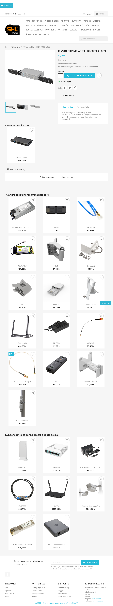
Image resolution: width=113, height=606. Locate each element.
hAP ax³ (56, 506)
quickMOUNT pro (90, 382)
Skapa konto (62, 593)
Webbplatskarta (38, 593)
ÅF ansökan (31, 34)
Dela (64, 87)
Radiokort (86, 30)
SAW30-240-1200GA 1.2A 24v (90, 467)
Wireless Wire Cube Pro (91, 506)
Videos (7, 596)
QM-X (22, 305)
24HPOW (56, 343)
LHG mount (91, 266)
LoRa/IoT (74, 30)
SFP (72, 25)
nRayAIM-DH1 (91, 305)
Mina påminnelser (64, 596)
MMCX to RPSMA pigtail (22, 382)
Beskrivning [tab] (68, 107)
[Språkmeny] (88, 14)
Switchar (76, 21)
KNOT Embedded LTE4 (56, 545)
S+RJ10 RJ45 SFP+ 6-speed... (22, 545)
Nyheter (8, 591)
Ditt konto (63, 584)
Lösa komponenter (46, 25)
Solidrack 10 (22, 343)
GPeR (56, 227)
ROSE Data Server (34, 30)
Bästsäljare (9, 593)
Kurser (97, 30)
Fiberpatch (44, 34)
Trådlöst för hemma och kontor (42, 21)
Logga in (61, 591)
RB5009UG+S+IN (21, 158)
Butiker (34, 596)
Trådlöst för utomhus (87, 25)
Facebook (7, 574)
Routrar (65, 21)
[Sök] (93, 38)
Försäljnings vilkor (38, 588)
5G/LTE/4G (30, 25)
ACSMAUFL (91, 343)
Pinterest (75, 87)
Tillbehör (63, 25)
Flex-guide (91, 227)
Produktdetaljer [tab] (83, 107)
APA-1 (56, 382)
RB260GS (56, 467)
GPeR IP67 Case (22, 420)
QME (56, 266)
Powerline (50, 30)
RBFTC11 (56, 305)
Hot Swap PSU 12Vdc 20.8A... (22, 227)
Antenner (63, 30)
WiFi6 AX (97, 21)
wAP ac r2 (22, 467)
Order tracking (63, 588)
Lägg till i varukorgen (79, 75)
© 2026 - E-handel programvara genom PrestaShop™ (56, 603)
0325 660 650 (19, 14)
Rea (6, 588)
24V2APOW (22, 266)
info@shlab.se (97, 601)
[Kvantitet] (60, 75)
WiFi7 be (87, 21)
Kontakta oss (37, 591)
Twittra (70, 87)
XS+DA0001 (22, 506)
